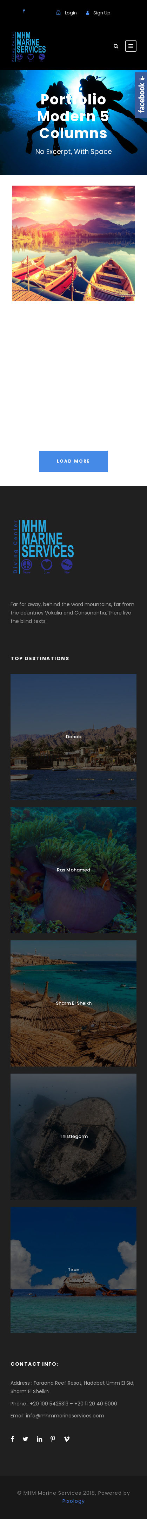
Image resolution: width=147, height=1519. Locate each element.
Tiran (73, 1269)
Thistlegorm (74, 1136)
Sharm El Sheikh (74, 1003)
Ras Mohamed (73, 870)
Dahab (73, 736)
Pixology (73, 1501)
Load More (73, 461)
